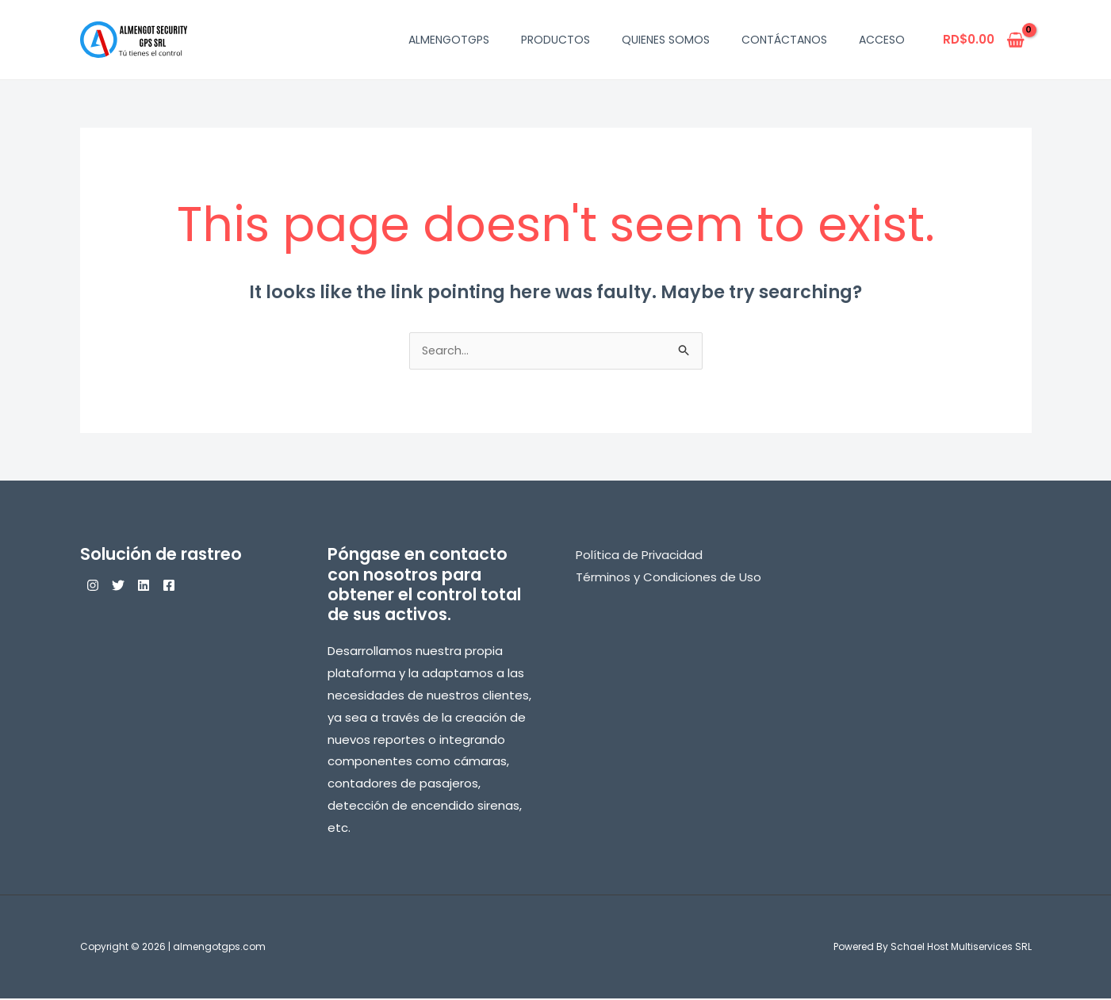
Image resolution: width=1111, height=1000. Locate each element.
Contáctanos (784, 40)
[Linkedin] (162, 587)
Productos (555, 40)
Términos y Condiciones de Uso (668, 578)
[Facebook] (197, 587)
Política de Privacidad (639, 556)
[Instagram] (92, 587)
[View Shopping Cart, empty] (984, 40)
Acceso (882, 40)
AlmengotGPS (448, 40)
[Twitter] (127, 587)
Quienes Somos (666, 40)
